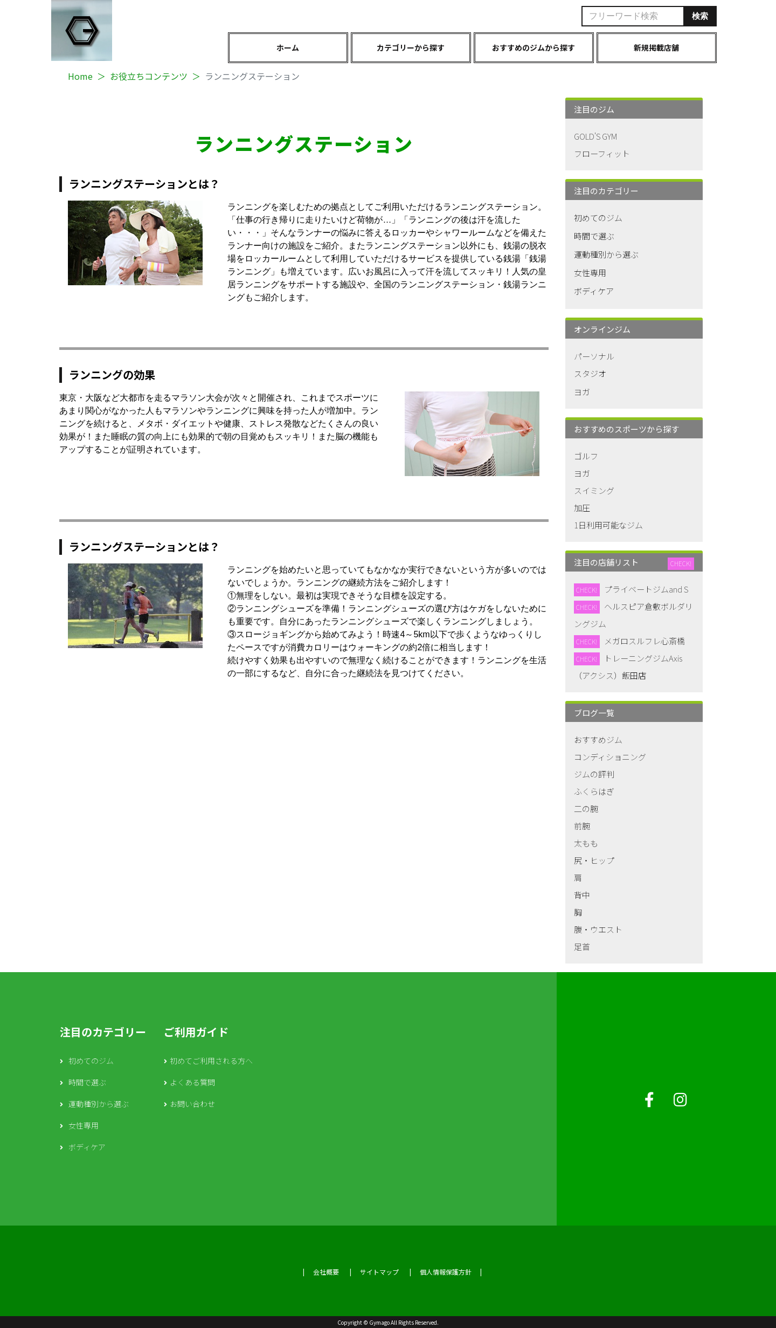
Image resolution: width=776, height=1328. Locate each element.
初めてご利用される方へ (211, 1060)
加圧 (582, 507)
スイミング (594, 490)
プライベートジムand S (646, 589)
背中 (582, 894)
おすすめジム (598, 739)
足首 (582, 946)
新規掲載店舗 (656, 47)
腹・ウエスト (598, 929)
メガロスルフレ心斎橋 (644, 640)
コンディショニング (610, 756)
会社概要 (326, 1271)
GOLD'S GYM (595, 136)
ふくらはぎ (594, 791)
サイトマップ (379, 1271)
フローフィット (602, 153)
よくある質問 (192, 1082)
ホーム (287, 47)
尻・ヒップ (594, 860)
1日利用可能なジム (608, 525)
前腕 (582, 825)
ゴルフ (586, 456)
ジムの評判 (594, 774)
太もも (586, 843)
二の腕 (586, 808)
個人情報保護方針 (446, 1271)
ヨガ (582, 391)
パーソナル (594, 356)
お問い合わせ (192, 1103)
